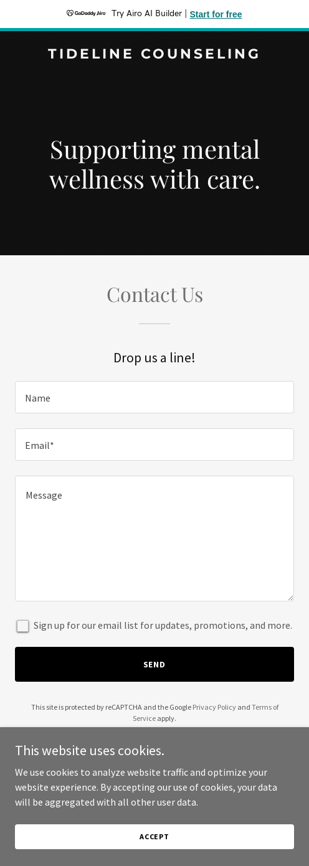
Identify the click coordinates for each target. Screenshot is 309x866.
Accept (154, 836)
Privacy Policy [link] (214, 707)
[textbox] (154, 397)
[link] (154, 55)
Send (154, 664)
